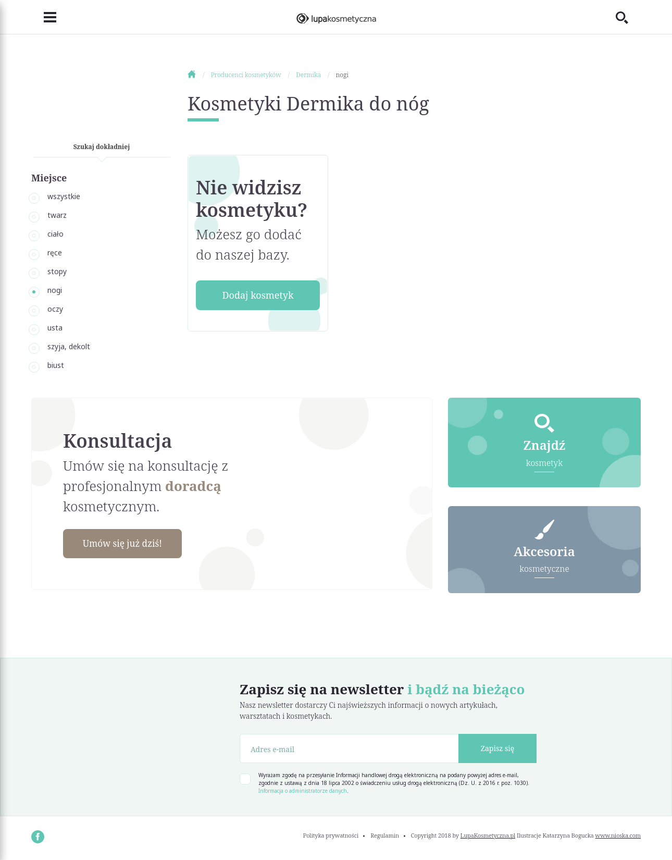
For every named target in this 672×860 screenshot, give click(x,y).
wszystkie (63, 196)
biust (55, 365)
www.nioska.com (618, 836)
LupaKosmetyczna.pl (488, 836)
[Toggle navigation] (43, 17)
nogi (54, 290)
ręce (54, 252)
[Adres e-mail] (349, 749)
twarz (57, 215)
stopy (57, 271)
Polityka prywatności (331, 836)
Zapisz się (498, 749)
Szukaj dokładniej (101, 146)
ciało (55, 234)
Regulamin (384, 836)
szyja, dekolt (68, 346)
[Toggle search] (628, 17)
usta (55, 328)
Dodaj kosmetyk (257, 295)
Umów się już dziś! (125, 543)
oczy (55, 309)
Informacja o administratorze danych (302, 791)
